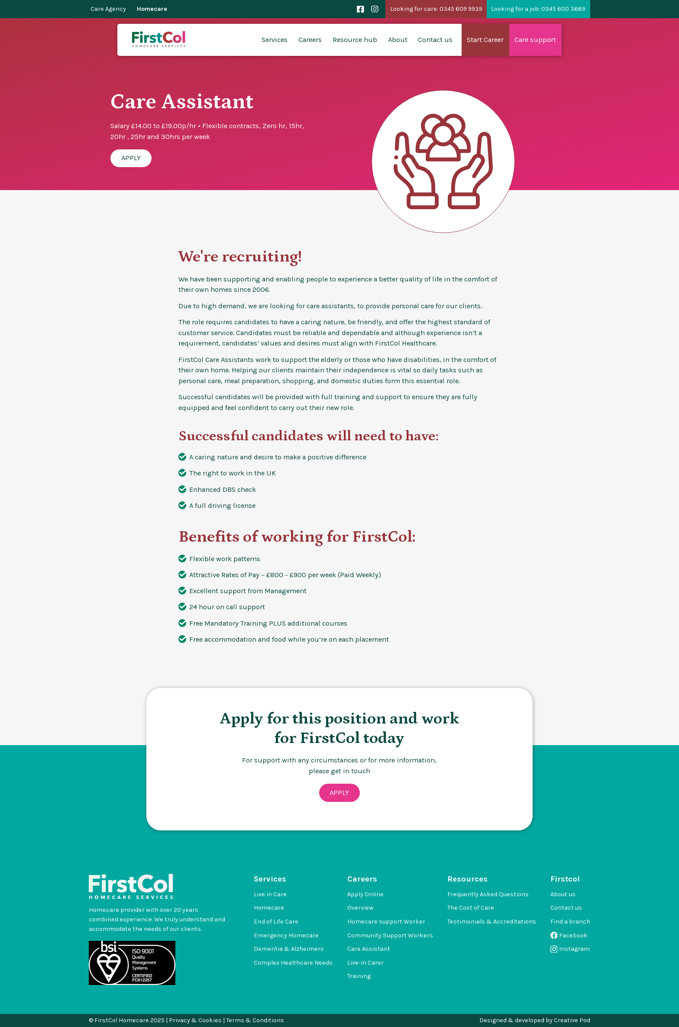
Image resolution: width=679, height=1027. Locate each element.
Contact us (435, 40)
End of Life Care (276, 921)
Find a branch (570, 921)
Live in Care (270, 894)
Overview (360, 907)
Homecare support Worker (386, 921)
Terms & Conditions (255, 1020)
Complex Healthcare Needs (293, 962)
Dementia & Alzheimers (289, 949)
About (397, 40)
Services (275, 40)
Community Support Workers (390, 935)
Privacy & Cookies (195, 1020)
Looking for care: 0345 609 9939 (436, 9)
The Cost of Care (470, 907)
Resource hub (355, 40)
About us (563, 894)
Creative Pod (572, 1020)
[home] (159, 39)
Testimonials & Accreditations (491, 921)
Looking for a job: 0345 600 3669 (538, 9)
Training (359, 976)
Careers (310, 40)
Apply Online (365, 894)
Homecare (152, 9)
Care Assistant (368, 949)
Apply (131, 158)
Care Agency (108, 9)
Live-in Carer (365, 962)
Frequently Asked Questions (488, 894)
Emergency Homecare (286, 935)
